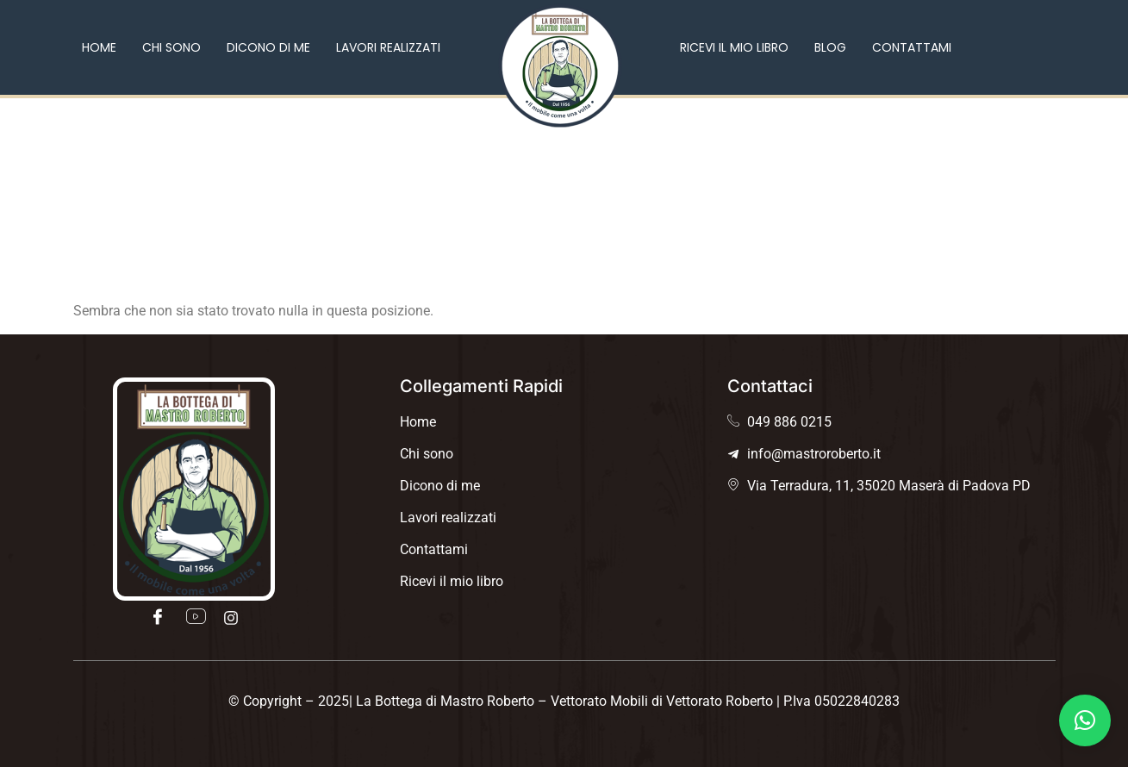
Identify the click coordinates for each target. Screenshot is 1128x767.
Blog (830, 47)
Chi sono (171, 47)
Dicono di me (268, 47)
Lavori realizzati (388, 47)
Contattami (911, 47)
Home (99, 47)
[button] (1085, 720)
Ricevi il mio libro (734, 47)
